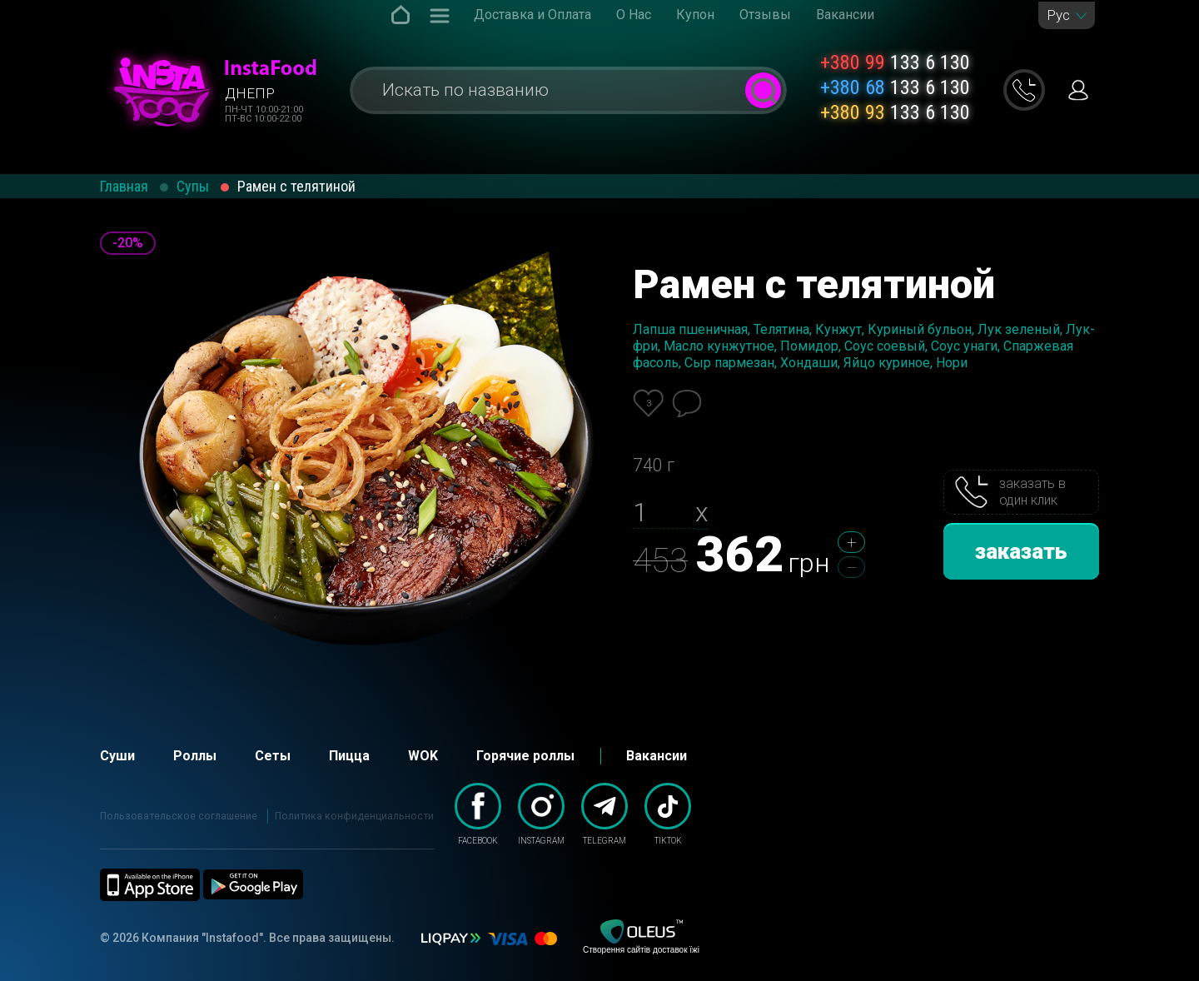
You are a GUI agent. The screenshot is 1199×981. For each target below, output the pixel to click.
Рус (1058, 15)
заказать (1021, 551)
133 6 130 (895, 62)
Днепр (250, 93)
